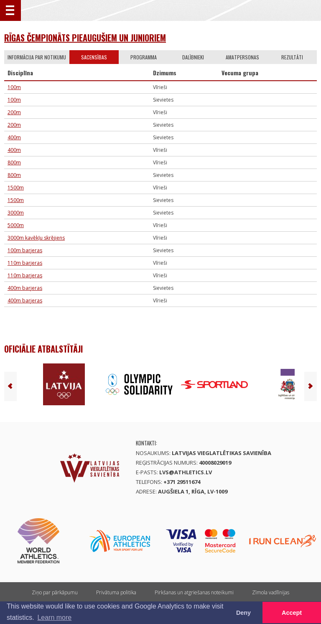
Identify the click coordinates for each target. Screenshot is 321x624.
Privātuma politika (116, 592)
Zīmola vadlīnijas (270, 592)
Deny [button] (243, 612)
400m (14, 137)
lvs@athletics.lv (185, 472)
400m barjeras (25, 288)
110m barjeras (25, 262)
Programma (143, 57)
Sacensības (94, 57)
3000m (16, 212)
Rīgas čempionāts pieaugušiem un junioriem (85, 37)
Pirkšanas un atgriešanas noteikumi (194, 592)
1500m (16, 187)
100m (14, 87)
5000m (16, 225)
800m (14, 162)
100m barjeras (25, 250)
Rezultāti (292, 57)
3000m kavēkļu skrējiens (36, 237)
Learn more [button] (54, 617)
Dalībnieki (193, 57)
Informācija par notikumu (37, 57)
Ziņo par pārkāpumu (55, 592)
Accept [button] (292, 612)
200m (14, 112)
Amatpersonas (242, 57)
